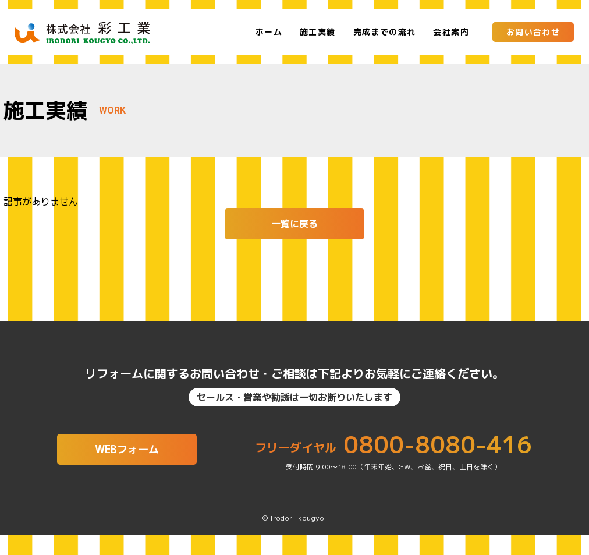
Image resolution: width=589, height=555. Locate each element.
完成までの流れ (384, 32)
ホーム (269, 32)
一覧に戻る (294, 223)
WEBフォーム (127, 453)
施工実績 (318, 32)
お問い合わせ (533, 31)
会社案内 (451, 32)
